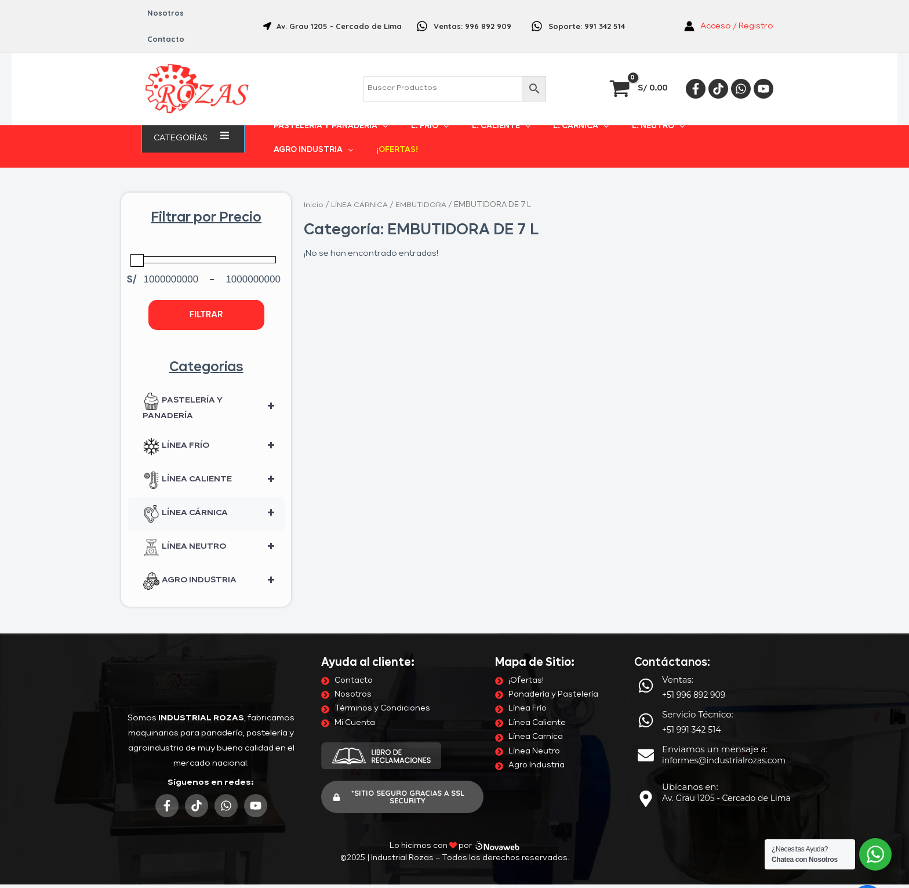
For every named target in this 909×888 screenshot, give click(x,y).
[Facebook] (696, 63)
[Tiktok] (718, 63)
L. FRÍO (416, 112)
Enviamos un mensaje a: (715, 722)
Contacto (213, 12)
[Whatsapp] (741, 63)
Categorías (193, 111)
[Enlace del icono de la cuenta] (728, 13)
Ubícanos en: (690, 760)
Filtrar (206, 288)
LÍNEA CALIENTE (214, 454)
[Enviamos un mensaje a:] (645, 729)
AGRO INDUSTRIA (678, 112)
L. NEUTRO (602, 112)
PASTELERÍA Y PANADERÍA (331, 112)
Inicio (313, 179)
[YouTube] (763, 63)
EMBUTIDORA (423, 179)
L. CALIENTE (473, 112)
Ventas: (677, 653)
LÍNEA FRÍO (214, 420)
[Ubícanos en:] (645, 772)
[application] (212, 111)
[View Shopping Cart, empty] (639, 62)
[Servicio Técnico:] (645, 694)
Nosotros (161, 12)
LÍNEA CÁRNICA (214, 488)
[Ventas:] (645, 659)
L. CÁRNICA (540, 112)
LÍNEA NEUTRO (214, 521)
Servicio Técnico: (697, 688)
